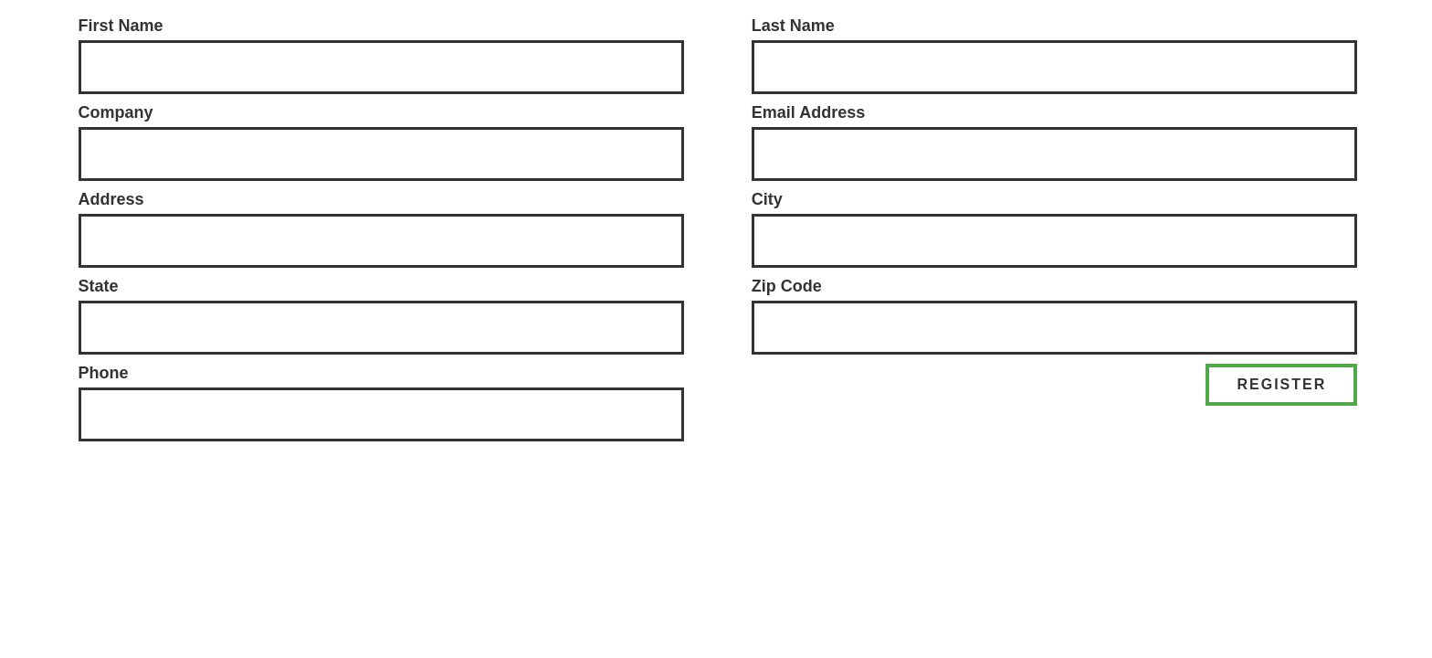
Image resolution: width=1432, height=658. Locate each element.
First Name (121, 25)
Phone (104, 373)
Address (111, 199)
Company (116, 112)
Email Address (808, 112)
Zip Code (787, 286)
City (767, 199)
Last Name (793, 25)
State (99, 286)
